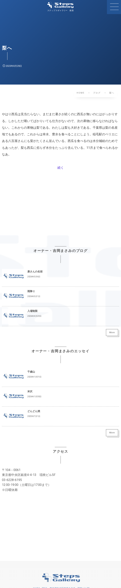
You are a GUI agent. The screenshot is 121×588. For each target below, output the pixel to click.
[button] (114, 7)
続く (60, 168)
